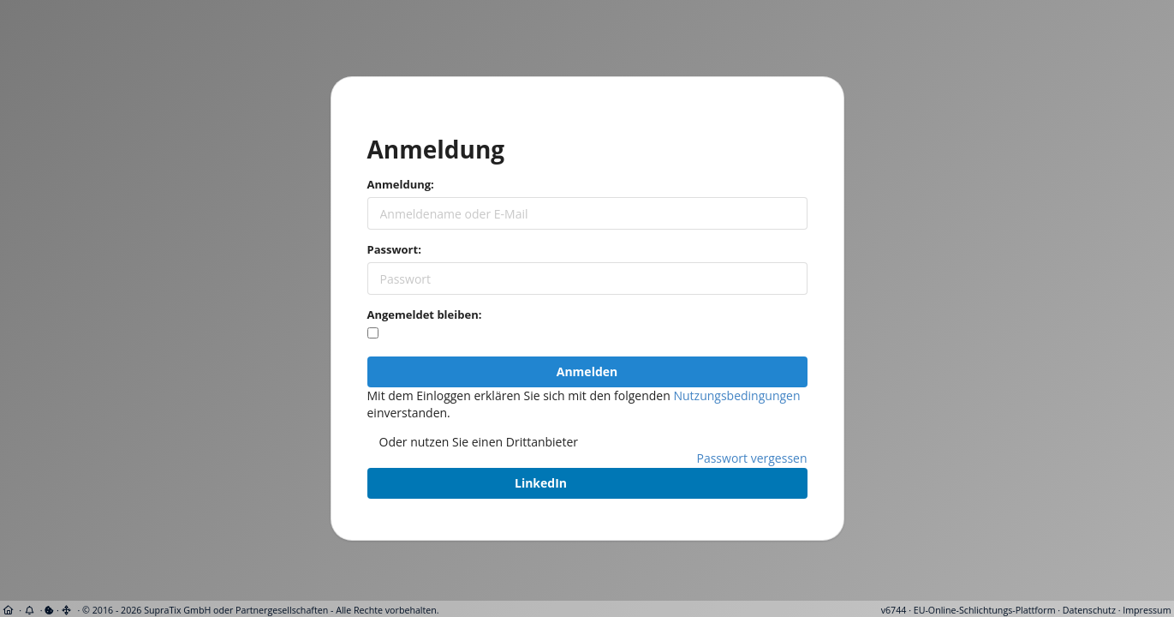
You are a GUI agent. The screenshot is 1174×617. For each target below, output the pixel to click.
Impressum (1147, 610)
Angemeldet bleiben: (424, 314)
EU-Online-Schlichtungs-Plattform (985, 610)
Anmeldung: (400, 184)
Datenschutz (1089, 610)
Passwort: (394, 249)
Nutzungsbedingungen (736, 395)
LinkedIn (541, 483)
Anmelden (587, 371)
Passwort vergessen (752, 458)
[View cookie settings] (49, 610)
